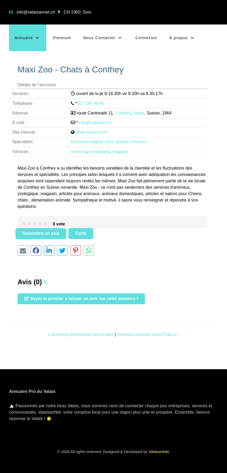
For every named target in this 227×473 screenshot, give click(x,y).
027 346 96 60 (90, 103)
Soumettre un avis (40, 233)
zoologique (99, 151)
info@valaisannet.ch (35, 12)
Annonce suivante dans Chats (147, 334)
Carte (80, 233)
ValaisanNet (158, 452)
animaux (79, 151)
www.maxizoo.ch (91, 132)
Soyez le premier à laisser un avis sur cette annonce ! (81, 298)
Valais (139, 113)
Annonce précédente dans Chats (81, 334)
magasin (120, 151)
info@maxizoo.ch (95, 122)
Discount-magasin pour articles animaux (109, 141)
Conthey (123, 113)
